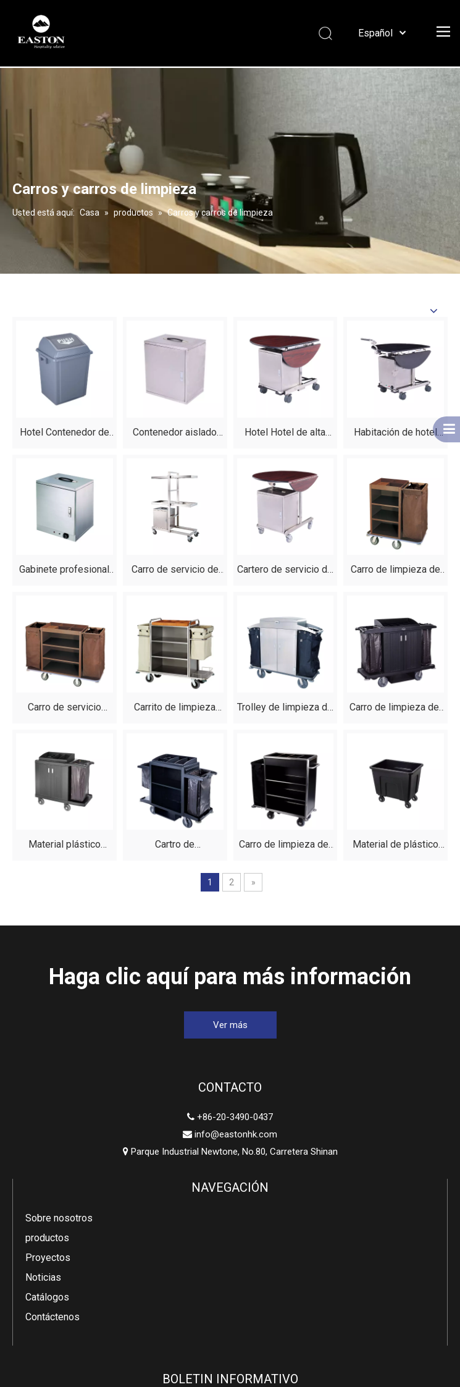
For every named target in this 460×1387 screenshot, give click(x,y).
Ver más (230, 1025)
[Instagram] (291, 1292)
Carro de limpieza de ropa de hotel (395, 571)
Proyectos (201, 1157)
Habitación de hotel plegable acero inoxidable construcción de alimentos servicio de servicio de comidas (395, 434)
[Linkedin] (197, 1292)
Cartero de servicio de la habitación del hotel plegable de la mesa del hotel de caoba (285, 571)
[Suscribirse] (421, 1168)
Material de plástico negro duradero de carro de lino (395, 846)
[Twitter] (229, 1292)
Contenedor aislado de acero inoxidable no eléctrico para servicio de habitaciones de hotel (174, 434)
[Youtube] (260, 1292)
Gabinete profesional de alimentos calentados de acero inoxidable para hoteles (64, 571)
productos (200, 1138)
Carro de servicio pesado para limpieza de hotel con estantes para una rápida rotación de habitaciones (64, 709)
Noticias (196, 1177)
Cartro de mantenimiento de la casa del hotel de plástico (175, 846)
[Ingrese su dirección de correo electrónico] (378, 1168)
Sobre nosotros (212, 1118)
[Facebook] (166, 1292)
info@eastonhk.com (82, 1134)
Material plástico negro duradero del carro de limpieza (64, 846)
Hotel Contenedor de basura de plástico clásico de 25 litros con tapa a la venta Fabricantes (64, 434)
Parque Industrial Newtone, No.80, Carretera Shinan (76, 1168)
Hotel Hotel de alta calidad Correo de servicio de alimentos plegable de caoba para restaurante (285, 434)
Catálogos (200, 1197)
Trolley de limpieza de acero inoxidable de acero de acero (285, 709)
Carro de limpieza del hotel (285, 846)
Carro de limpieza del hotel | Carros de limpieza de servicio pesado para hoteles (395, 709)
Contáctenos (205, 1217)
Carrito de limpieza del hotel (174, 709)
